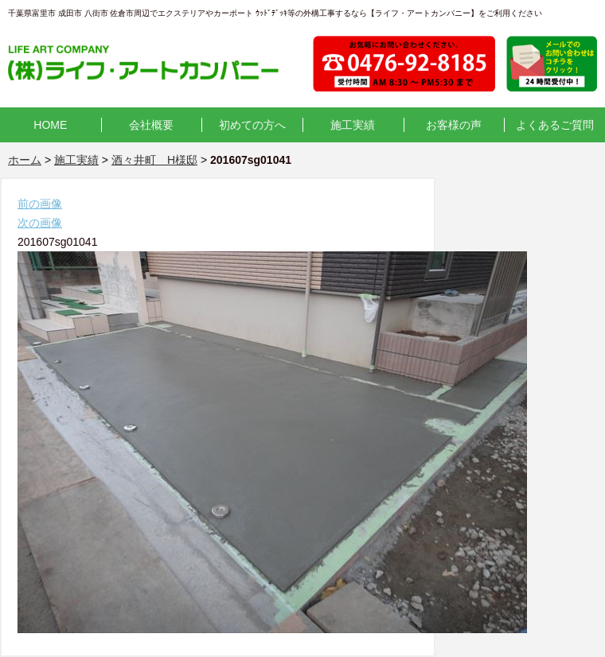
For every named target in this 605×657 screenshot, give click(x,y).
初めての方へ (252, 125)
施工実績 (352, 125)
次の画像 (40, 222)
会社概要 (151, 125)
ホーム (24, 160)
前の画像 (40, 203)
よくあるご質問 (555, 125)
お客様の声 (454, 125)
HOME (50, 125)
